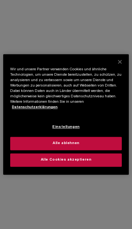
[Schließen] (120, 62)
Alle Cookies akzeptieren (66, 160)
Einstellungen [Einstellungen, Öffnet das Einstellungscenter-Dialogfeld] (65, 127)
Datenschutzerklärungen (34, 107)
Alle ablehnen (66, 143)
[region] (65, 114)
